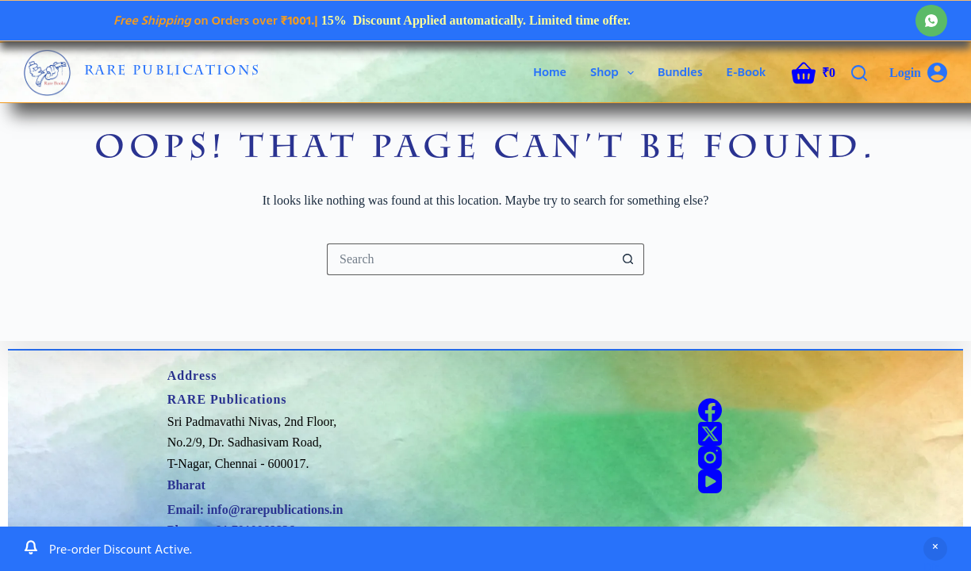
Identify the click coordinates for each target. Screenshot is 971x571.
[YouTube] (710, 481)
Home (549, 72)
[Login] (918, 73)
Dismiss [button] (935, 560)
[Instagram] (710, 457)
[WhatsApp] (931, 20)
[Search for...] (469, 259)
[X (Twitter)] (710, 434)
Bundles (680, 72)
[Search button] (628, 259)
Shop (615, 72)
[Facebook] (710, 410)
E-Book (746, 72)
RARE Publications (172, 72)
